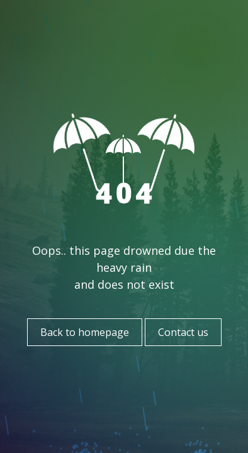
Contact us (183, 332)
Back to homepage (84, 332)
